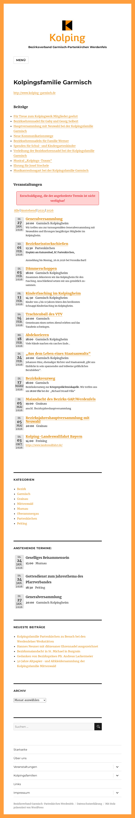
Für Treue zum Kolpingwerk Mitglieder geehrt (46, 116)
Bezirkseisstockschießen (47, 244)
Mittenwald (25, 503)
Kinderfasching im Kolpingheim (53, 293)
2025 (41, 210)
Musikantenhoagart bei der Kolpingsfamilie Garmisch (51, 170)
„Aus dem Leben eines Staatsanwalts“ (58, 353)
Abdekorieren (37, 335)
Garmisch (23, 494)
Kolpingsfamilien (25, 775)
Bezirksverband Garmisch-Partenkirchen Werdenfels (67, 47)
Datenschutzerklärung (89, 803)
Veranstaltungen (25, 767)
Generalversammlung (44, 219)
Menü (21, 60)
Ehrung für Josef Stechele (31, 165)
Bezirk (21, 489)
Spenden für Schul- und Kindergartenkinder (45, 146)
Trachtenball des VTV (44, 314)
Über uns (20, 758)
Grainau (22, 499)
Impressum (22, 792)
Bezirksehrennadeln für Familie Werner (41, 141)
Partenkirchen (27, 518)
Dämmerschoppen (41, 268)
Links (17, 784)
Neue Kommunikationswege (33, 136)
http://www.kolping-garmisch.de (35, 93)
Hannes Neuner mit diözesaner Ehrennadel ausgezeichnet (57, 646)
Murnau (22, 508)
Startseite (20, 749)
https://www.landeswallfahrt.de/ (44, 445)
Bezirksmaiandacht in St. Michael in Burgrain (48, 651)
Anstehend (28, 210)
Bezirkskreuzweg (40, 378)
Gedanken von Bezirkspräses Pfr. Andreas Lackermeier (55, 656)
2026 (50, 210)
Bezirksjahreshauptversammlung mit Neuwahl (57, 420)
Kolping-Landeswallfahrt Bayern (54, 436)
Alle (16, 210)
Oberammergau (28, 513)
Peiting (22, 523)
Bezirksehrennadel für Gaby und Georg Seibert (46, 121)
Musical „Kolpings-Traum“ (33, 160)
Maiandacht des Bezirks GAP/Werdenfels (61, 399)
